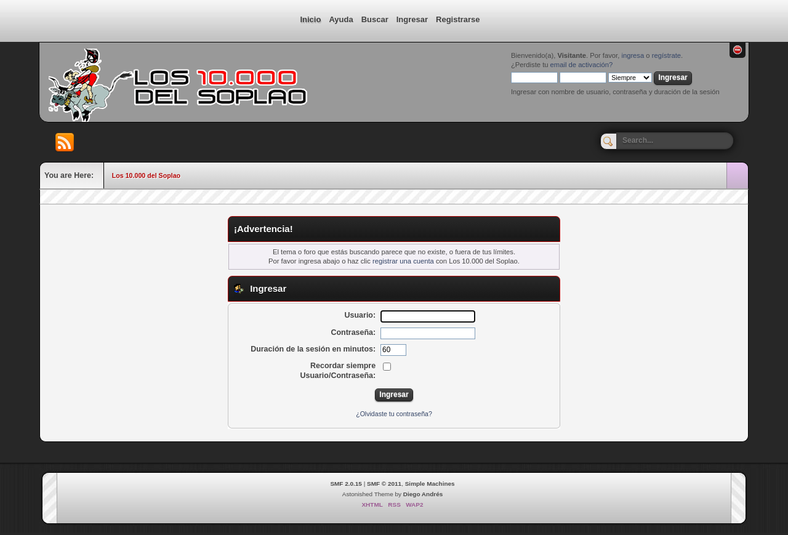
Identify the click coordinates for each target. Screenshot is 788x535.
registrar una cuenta (403, 261)
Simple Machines (430, 483)
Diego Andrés (423, 494)
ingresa (632, 55)
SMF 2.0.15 (346, 483)
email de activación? (581, 64)
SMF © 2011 (384, 483)
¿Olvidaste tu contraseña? (394, 413)
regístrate (666, 55)
